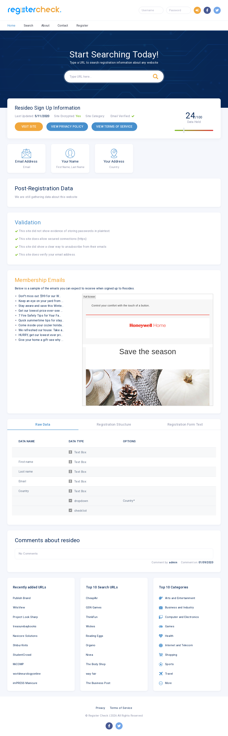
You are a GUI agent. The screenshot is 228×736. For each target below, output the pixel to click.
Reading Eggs (94, 636)
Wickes (90, 626)
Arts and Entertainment (177, 598)
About (45, 25)
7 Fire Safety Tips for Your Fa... (40, 315)
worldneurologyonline (27, 673)
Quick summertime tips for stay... (41, 320)
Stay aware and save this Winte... (41, 306)
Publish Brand (22, 598)
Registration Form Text (185, 424)
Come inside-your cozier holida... (41, 325)
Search (28, 25)
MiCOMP (18, 664)
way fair (91, 673)
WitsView (19, 607)
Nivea (89, 654)
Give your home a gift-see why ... (41, 340)
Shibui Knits (20, 645)
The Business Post (98, 683)
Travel (166, 674)
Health (166, 636)
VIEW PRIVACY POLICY (67, 126)
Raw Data (42, 424)
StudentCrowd (22, 654)
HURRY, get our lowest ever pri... (41, 335)
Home (11, 25)
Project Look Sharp (25, 617)
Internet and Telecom (176, 645)
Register (82, 25)
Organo (90, 645)
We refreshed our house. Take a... (41, 330)
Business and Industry (176, 608)
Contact (63, 25)
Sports (166, 664)
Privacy (100, 708)
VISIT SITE (29, 126)
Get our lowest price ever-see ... (41, 310)
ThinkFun (92, 617)
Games (166, 626)
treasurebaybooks (24, 626)
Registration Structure (114, 424)
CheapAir (92, 598)
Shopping (168, 655)
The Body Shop (96, 664)
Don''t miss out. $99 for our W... (40, 296)
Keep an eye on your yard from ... (41, 301)
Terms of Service (121, 708)
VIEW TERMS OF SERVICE (114, 126)
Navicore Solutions (25, 636)
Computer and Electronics (179, 617)
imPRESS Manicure (25, 683)
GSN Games (94, 607)
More (165, 683)
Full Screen (89, 297)
